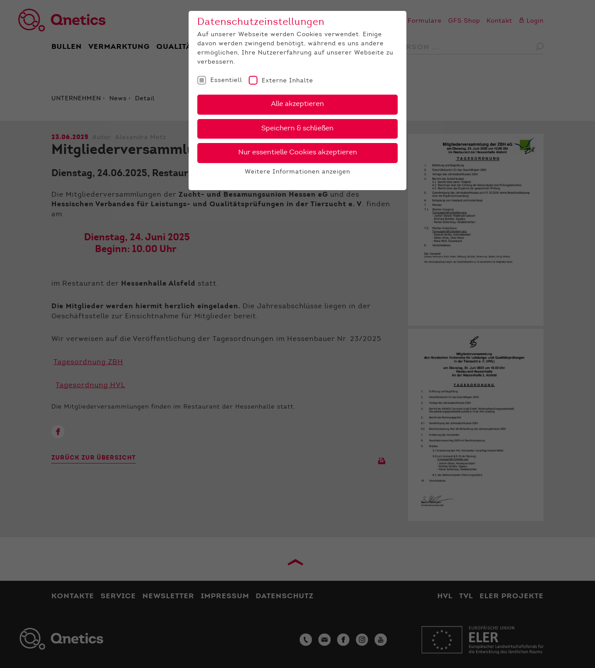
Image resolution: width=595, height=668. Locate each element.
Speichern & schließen (297, 128)
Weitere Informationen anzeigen (297, 172)
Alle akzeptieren (297, 104)
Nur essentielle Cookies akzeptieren (297, 152)
